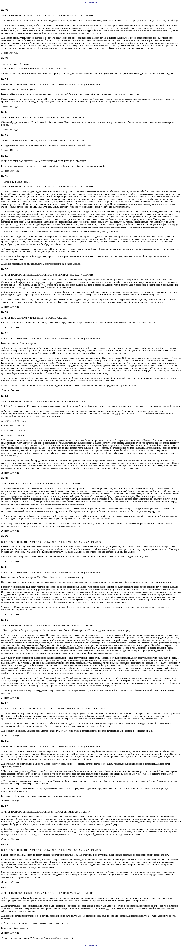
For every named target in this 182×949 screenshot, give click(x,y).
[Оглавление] (91, 2)
